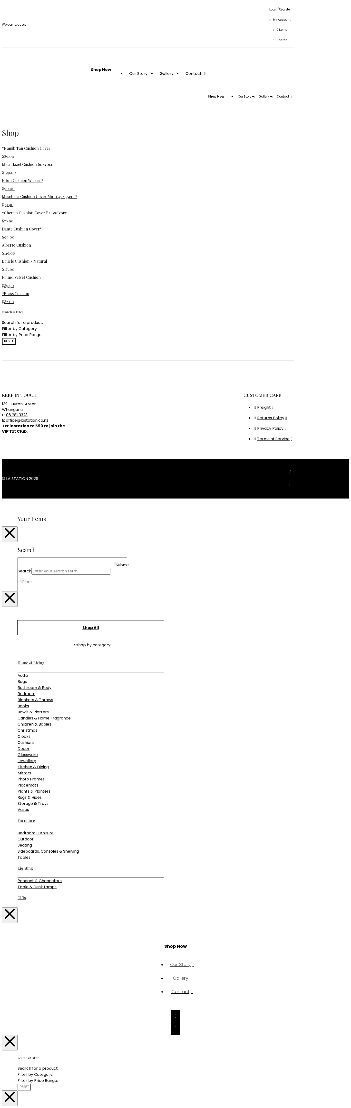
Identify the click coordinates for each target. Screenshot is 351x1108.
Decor (23, 748)
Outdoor (26, 839)
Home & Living (31, 662)
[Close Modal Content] (10, 534)
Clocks (24, 736)
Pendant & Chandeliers (40, 881)
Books (23, 706)
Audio (23, 675)
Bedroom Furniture (36, 833)
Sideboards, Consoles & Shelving (48, 851)
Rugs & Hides (30, 797)
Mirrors (24, 773)
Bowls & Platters (33, 712)
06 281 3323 (17, 415)
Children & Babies (34, 724)
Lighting (25, 868)
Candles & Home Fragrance (44, 718)
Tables (24, 857)
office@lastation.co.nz (27, 420)
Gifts (22, 897)
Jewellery (27, 761)
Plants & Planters (34, 791)
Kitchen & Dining (33, 767)
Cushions (26, 742)
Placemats (28, 785)
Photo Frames (31, 779)
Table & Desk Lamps (37, 887)
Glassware (28, 755)
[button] (280, 30)
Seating (25, 845)
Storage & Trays (33, 803)
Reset (8, 341)
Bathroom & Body (34, 687)
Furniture (26, 820)
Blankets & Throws (35, 700)
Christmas (27, 730)
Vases (23, 809)
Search (24, 571)
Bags (22, 681)
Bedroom (26, 694)
